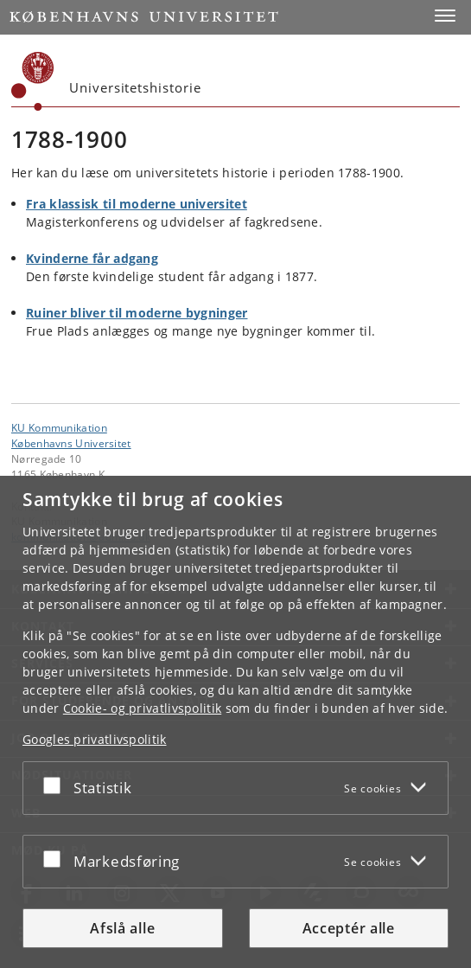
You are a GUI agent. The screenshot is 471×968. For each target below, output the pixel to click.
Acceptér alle (348, 928)
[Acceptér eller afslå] (56, 784)
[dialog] (235, 722)
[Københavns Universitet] (32, 81)
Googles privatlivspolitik (94, 739)
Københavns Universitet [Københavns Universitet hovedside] (71, 443)
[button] (445, 15)
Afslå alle (122, 928)
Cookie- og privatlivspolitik (142, 708)
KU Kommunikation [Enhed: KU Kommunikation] (59, 427)
